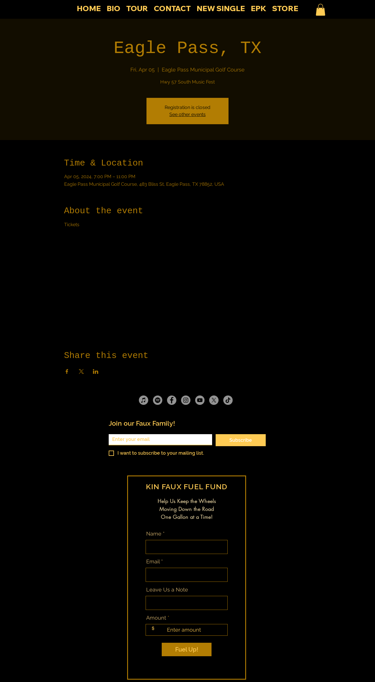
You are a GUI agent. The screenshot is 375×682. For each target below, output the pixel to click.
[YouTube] (199, 400)
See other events (187, 114)
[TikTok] (228, 400)
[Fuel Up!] (187, 649)
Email (153, 561)
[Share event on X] (81, 371)
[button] (320, 10)
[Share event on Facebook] (67, 371)
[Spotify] (157, 400)
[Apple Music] (143, 400)
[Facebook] (171, 400)
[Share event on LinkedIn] (95, 371)
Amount (156, 617)
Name (153, 533)
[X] (214, 400)
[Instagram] (185, 400)
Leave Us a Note (167, 589)
